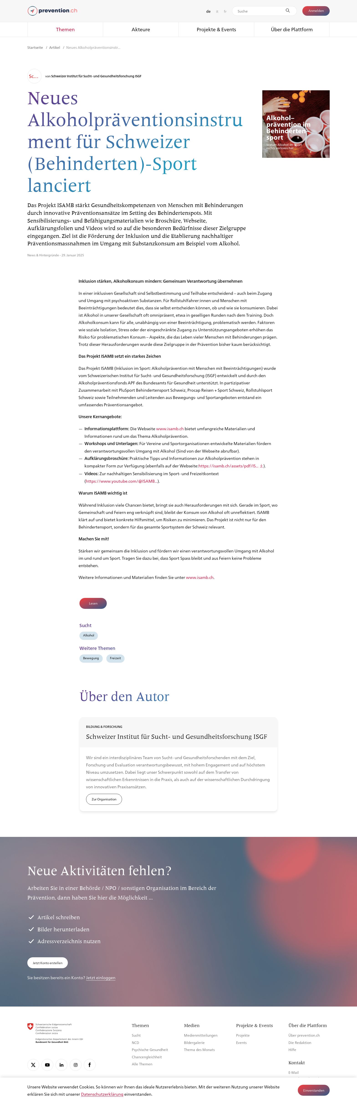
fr (225, 11)
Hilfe (292, 1049)
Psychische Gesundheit (150, 1049)
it (217, 11)
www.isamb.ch (170, 433)
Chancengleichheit (147, 1056)
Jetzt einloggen (100, 977)
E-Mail (293, 1072)
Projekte (243, 1035)
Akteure (141, 29)
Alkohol (88, 635)
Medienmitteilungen (200, 1035)
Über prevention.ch (304, 1035)
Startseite (35, 47)
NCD (135, 1042)
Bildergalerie (194, 1042)
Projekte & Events (216, 29)
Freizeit (115, 658)
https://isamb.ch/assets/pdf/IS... (228, 470)
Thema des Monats (199, 1049)
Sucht (136, 1035)
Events (241, 1042)
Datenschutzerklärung (102, 1094)
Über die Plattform (292, 29)
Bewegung (91, 658)
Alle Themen (142, 1063)
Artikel (55, 47)
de (208, 11)
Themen (65, 29)
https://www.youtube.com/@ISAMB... (122, 485)
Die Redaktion (299, 1042)
